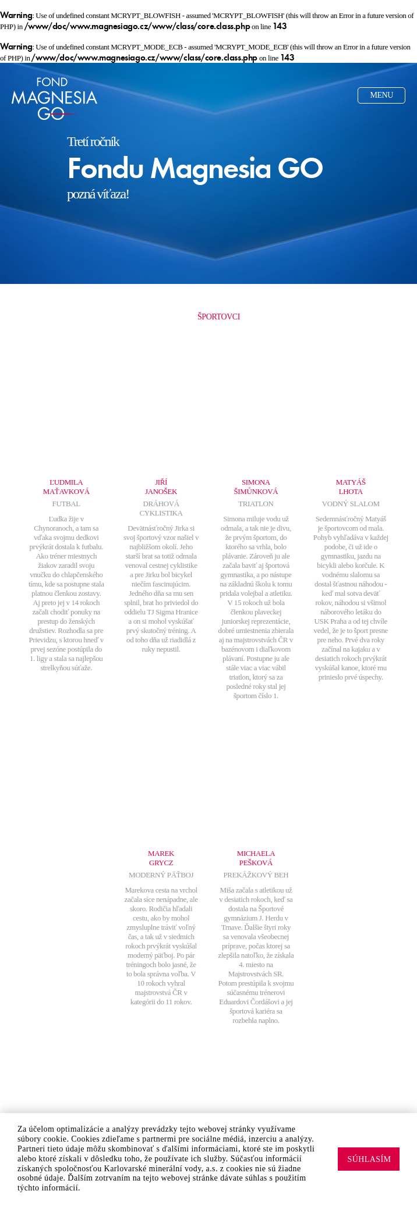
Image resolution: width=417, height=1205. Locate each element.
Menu (381, 95)
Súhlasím (369, 1159)
